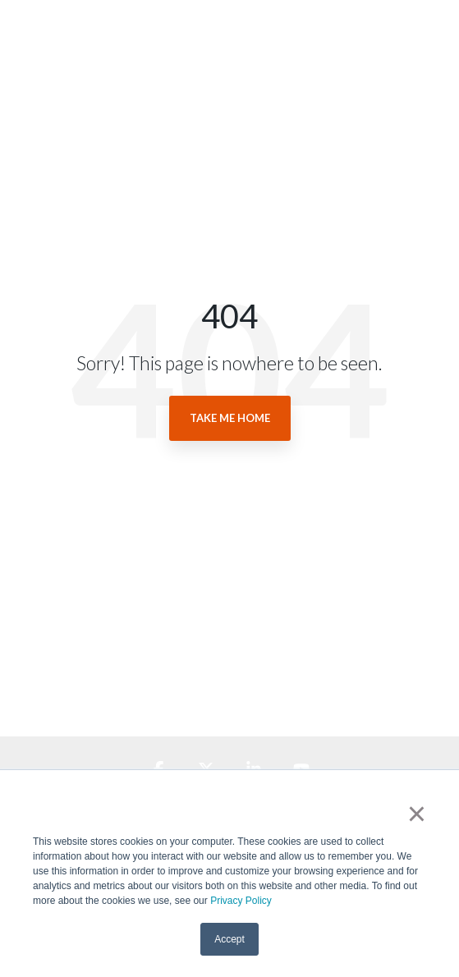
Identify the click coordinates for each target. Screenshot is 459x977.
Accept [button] (229, 939)
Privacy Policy (241, 900)
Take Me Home (230, 417)
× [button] (416, 814)
